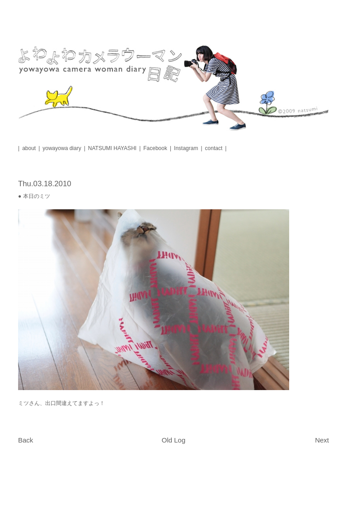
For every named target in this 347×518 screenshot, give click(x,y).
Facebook (155, 148)
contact (214, 148)
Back (25, 440)
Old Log (174, 440)
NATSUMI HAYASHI (112, 148)
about (29, 148)
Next (322, 440)
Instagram (186, 148)
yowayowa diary (61, 148)
